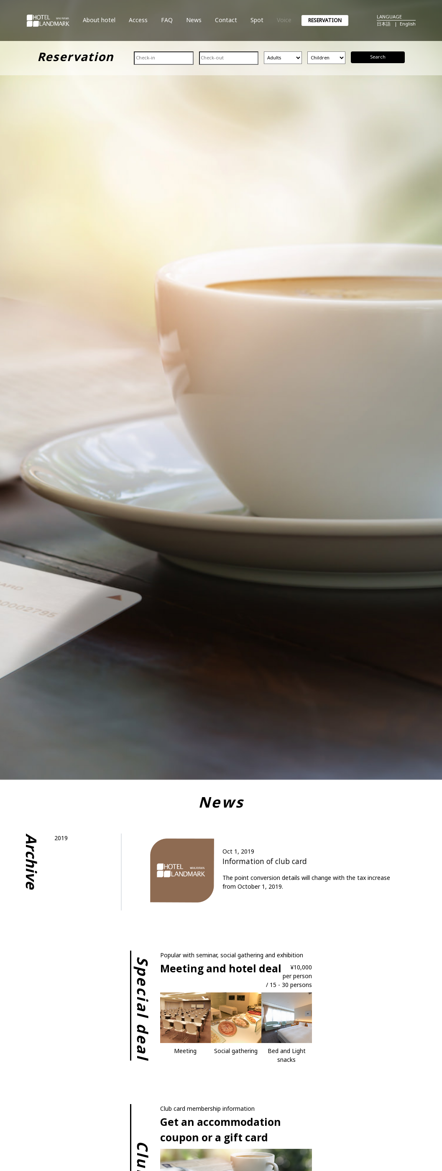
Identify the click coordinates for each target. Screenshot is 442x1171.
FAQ (167, 20)
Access (138, 20)
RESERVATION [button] (325, 20)
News (194, 20)
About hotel (99, 20)
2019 (61, 838)
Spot (256, 20)
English (408, 23)
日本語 (384, 23)
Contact (226, 20)
